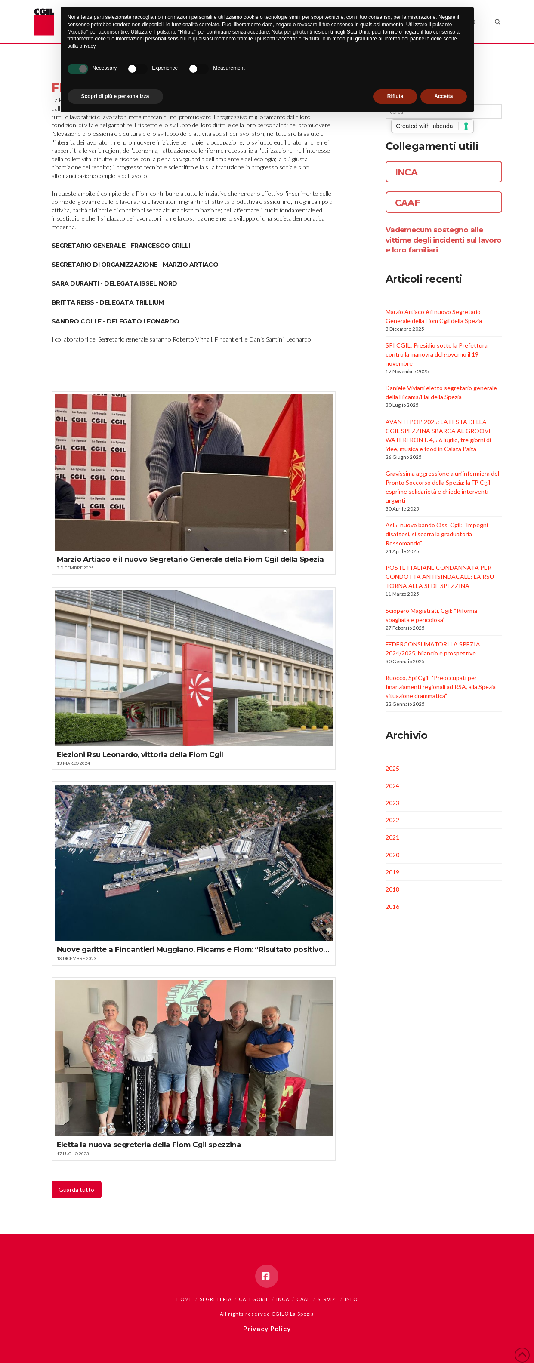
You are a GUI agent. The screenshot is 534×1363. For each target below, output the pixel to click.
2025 (392, 768)
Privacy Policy (267, 1328)
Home (184, 1299)
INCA (282, 1299)
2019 (392, 872)
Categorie (254, 1299)
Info (351, 1299)
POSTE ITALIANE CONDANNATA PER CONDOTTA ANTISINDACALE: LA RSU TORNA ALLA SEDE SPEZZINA (440, 576)
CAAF (303, 1299)
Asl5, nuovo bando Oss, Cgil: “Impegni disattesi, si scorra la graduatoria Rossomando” (437, 534)
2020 (392, 854)
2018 (392, 889)
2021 (392, 837)
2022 (392, 820)
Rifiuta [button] (395, 96)
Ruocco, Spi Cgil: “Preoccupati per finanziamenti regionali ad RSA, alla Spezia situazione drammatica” (441, 686)
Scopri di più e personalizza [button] (115, 96)
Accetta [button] (443, 96)
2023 (392, 802)
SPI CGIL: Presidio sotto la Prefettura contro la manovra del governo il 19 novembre (437, 354)
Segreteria (216, 1299)
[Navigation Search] (493, 21)
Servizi (327, 1299)
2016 (392, 906)
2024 (392, 785)
